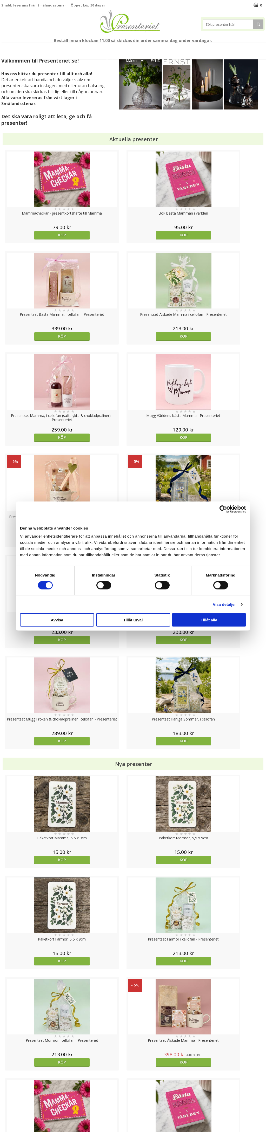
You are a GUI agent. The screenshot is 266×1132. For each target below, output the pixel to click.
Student (104, 48)
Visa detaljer (224, 604)
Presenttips (185, 48)
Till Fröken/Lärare (74, 48)
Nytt (14, 48)
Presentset (153, 48)
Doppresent (11, 1122)
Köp (34, 234)
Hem (211, 48)
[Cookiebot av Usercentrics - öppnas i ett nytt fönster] (223, 509)
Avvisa (57, 620)
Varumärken (11, 1083)
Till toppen (133, 1058)
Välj (34, 776)
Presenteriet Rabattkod (21, 1107)
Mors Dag (38, 48)
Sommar (125, 48)
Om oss (8, 1099)
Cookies (8, 1075)
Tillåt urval (133, 620)
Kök (231, 48)
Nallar (6, 1115)
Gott (113, 60)
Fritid (250, 48)
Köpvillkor (9, 1091)
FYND (156, 60)
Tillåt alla (209, 620)
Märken (136, 60)
